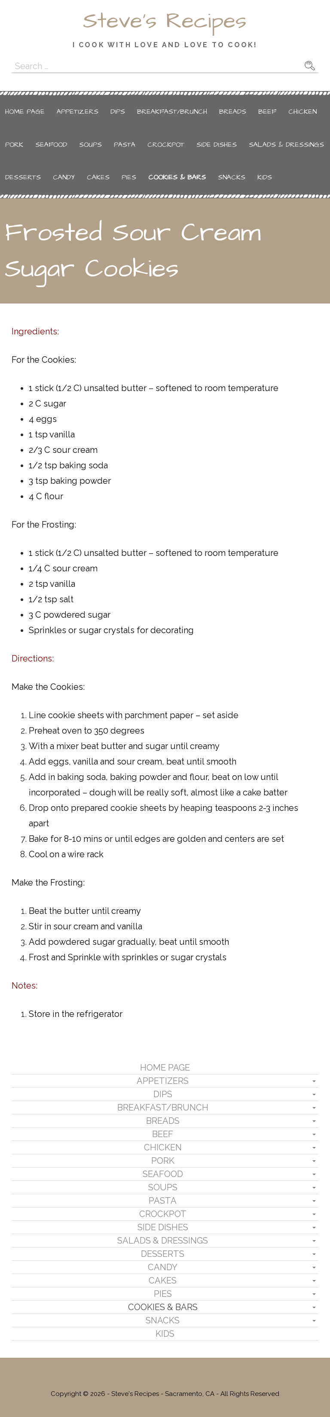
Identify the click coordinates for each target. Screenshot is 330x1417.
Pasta (124, 144)
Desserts (23, 177)
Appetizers (77, 111)
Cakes (98, 177)
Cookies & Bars (177, 177)
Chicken (302, 111)
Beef (267, 111)
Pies (129, 177)
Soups (90, 144)
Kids (264, 177)
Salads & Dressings (286, 144)
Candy (64, 177)
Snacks (231, 177)
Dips (117, 111)
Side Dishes (216, 144)
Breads (232, 111)
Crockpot (165, 144)
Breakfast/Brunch (172, 111)
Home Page (25, 111)
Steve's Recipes (165, 21)
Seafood (51, 144)
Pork (14, 144)
